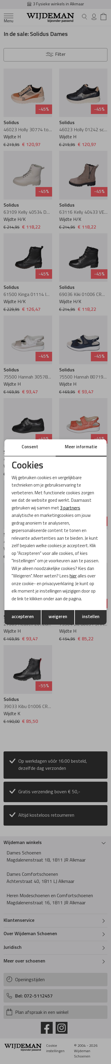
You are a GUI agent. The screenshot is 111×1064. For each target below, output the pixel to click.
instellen (90, 617)
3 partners (70, 508)
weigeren (58, 617)
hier (73, 576)
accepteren (23, 617)
